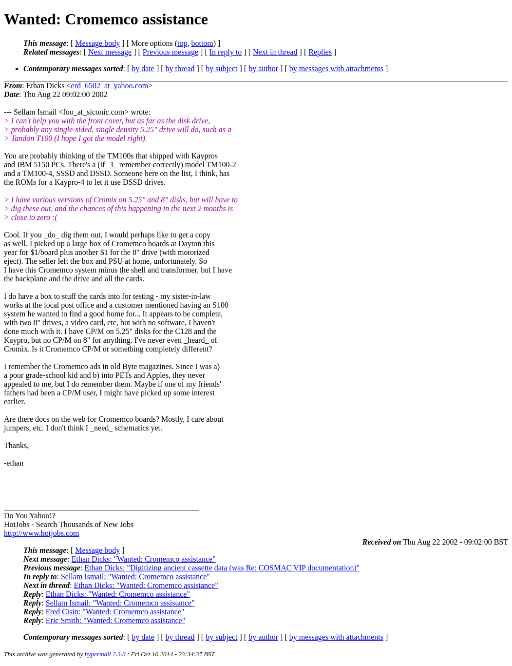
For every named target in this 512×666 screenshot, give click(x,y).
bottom (202, 43)
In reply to (225, 52)
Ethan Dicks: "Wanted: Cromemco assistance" (144, 559)
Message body (97, 43)
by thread (180, 68)
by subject (221, 68)
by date (143, 68)
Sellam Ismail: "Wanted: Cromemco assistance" (135, 576)
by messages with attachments (336, 68)
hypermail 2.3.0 (105, 654)
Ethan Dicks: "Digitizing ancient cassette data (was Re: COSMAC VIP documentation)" (222, 568)
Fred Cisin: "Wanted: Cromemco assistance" (115, 611)
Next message (110, 52)
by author (263, 68)
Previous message (170, 52)
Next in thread (275, 52)
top (182, 43)
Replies (320, 52)
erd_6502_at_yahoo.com (109, 85)
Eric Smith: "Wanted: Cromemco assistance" (115, 620)
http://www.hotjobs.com (41, 533)
